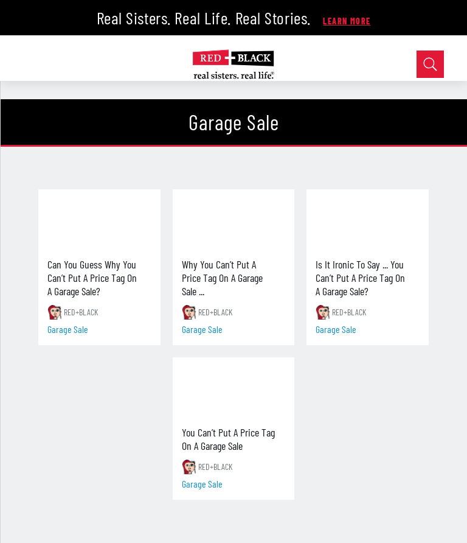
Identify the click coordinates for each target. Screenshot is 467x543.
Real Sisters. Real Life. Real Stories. (206, 17)
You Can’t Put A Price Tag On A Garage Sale (228, 439)
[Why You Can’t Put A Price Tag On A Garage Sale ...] (233, 219)
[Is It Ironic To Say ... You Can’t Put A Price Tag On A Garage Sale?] (367, 219)
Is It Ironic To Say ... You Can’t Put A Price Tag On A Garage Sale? (360, 277)
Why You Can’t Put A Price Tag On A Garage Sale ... (222, 277)
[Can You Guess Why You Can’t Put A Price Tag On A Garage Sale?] (99, 219)
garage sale (67, 329)
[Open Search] (430, 64)
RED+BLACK (81, 312)
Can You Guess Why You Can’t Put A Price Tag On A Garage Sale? (92, 277)
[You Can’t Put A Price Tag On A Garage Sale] (233, 387)
